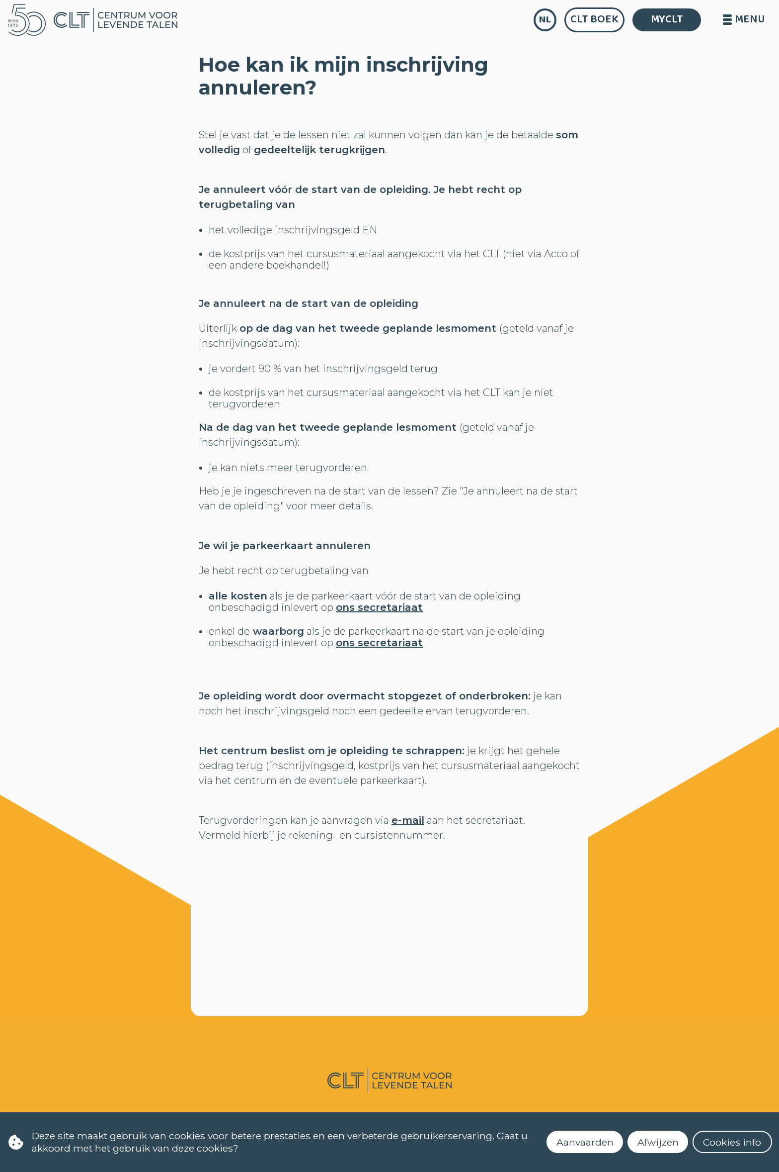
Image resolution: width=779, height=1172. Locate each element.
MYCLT (667, 19)
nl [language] (545, 19)
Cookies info (732, 1142)
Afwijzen (658, 1142)
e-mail (407, 820)
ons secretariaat (379, 607)
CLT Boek (594, 19)
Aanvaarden (585, 1142)
